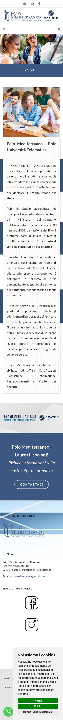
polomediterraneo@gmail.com (28, 576)
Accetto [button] (38, 700)
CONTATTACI (31, 484)
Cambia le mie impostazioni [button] (37, 712)
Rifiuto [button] (37, 706)
